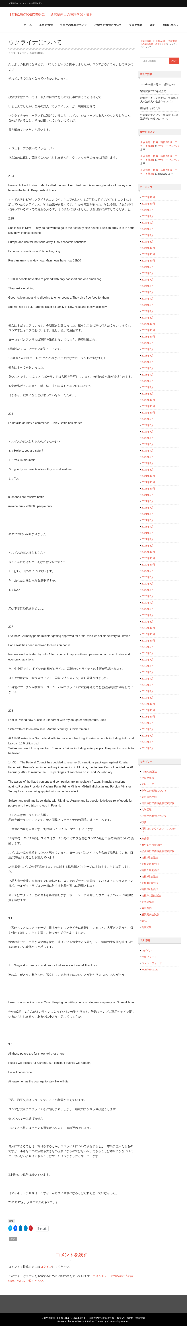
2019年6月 (147, 665)
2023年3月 (147, 380)
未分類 (145, 838)
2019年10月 (148, 640)
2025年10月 (148, 203)
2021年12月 (148, 475)
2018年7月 (147, 735)
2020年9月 (147, 570)
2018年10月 (148, 716)
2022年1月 (147, 469)
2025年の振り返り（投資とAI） (158, 84)
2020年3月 (147, 608)
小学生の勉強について (108, 27)
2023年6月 (147, 361)
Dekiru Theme (95, 1321)
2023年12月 (148, 323)
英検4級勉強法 (149, 882)
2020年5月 (147, 596)
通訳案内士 (147, 908)
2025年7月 (147, 216)
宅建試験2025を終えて (153, 91)
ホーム (28, 27)
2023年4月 (147, 374)
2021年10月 (148, 488)
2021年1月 (147, 545)
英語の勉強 (46, 27)
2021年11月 (148, 482)
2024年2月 (147, 311)
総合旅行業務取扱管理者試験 (157, 851)
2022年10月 (148, 412)
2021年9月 (147, 494)
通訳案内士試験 (150, 914)
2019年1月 (147, 697)
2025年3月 (147, 228)
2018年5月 (147, 748)
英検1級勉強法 (149, 857)
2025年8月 (147, 209)
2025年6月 (147, 222)
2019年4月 (147, 678)
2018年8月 (147, 729)
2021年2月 (147, 539)
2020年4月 (147, 602)
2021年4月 (147, 526)
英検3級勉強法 (149, 876)
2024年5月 (147, 292)
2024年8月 (147, 273)
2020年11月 (148, 558)
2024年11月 (148, 254)
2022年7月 (147, 431)
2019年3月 (147, 684)
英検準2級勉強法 (151, 895)
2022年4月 (147, 450)
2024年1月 (147, 317)
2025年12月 (148, 197)
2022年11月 (148, 406)
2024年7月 (147, 279)
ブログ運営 (136, 27)
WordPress (77, 1321)
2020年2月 (147, 615)
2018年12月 (148, 703)
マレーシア (147, 784)
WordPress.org (149, 969)
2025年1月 (147, 241)
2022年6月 (147, 437)
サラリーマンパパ (17, 53)
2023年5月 (147, 368)
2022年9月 (147, 418)
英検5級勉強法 (149, 889)
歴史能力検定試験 (151, 844)
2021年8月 (147, 501)
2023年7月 (147, 355)
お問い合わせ (171, 27)
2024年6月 (147, 285)
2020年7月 (147, 583)
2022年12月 (148, 399)
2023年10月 (148, 336)
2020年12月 (148, 551)
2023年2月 (147, 387)
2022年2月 (147, 463)
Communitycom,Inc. (118, 1321)
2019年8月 (147, 653)
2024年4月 (147, 298)
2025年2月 (147, 235)
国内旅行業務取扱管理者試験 (157, 803)
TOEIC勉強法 (149, 771)
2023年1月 (147, 393)
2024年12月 (148, 247)
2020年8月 (147, 577)
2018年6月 (147, 741)
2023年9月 (147, 342)
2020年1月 (147, 621)
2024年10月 (148, 260)
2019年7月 (147, 659)
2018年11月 (148, 710)
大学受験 (146, 809)
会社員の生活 (149, 796)
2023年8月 (147, 349)
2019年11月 (148, 634)
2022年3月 (147, 456)
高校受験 (146, 927)
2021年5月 (147, 520)
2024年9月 (147, 266)
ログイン (46, 1266)
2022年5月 (147, 444)
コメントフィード (151, 963)
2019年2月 (147, 691)
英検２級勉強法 (150, 863)
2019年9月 (147, 646)
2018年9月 (147, 722)
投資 (144, 822)
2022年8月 (147, 425)
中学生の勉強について (73, 27)
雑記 (152, 27)
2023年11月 (148, 330)
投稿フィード (149, 956)
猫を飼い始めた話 (150, 108)
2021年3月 (147, 532)
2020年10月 (148, 564)
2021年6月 (147, 513)
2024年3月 (147, 304)
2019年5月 (147, 672)
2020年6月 (147, 589)
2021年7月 (147, 507)
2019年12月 (148, 627)
